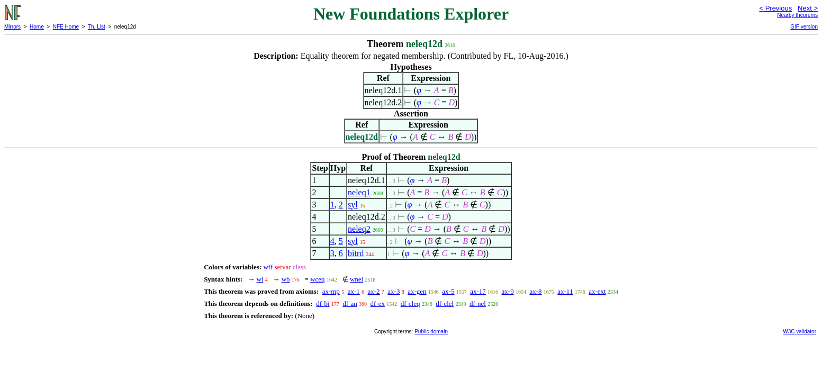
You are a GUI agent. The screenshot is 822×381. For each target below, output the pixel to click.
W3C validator (799, 331)
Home (37, 27)
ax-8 (535, 291)
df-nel (477, 303)
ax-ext (597, 291)
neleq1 (359, 192)
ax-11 (565, 291)
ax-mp (331, 291)
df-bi (322, 303)
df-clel (445, 303)
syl (353, 204)
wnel (356, 279)
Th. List (96, 27)
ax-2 (373, 291)
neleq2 (359, 228)
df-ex (377, 303)
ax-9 (508, 291)
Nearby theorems (797, 15)
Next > (808, 8)
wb (286, 279)
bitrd (356, 253)
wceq (317, 279)
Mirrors (12, 27)
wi (259, 279)
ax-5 (448, 291)
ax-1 (354, 291)
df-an (349, 303)
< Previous (775, 8)
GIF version (804, 27)
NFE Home (66, 27)
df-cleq (410, 303)
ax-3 (393, 291)
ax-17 (478, 291)
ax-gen (417, 291)
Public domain (431, 331)
